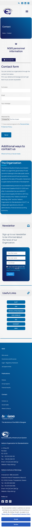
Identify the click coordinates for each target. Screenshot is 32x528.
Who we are (5, 355)
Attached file (5, 117)
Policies (4, 380)
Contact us (5, 401)
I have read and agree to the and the (15, 268)
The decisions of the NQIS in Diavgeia (14, 422)
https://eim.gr (11, 491)
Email (3, 95)
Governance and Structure (9, 359)
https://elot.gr (11, 464)
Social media (16, 154)
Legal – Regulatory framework (10, 363)
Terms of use (10, 268)
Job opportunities (6, 366)
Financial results (6, 387)
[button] (18, 3)
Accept (16, 519)
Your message (5, 103)
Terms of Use (5, 514)
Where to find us (6, 154)
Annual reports (6, 384)
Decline (16, 524)
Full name (4, 87)
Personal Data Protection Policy (21, 514)
